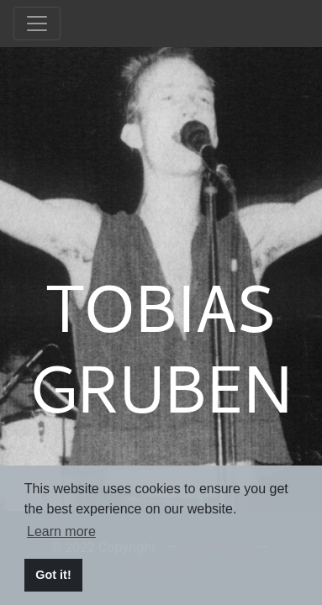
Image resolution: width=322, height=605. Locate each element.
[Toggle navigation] (37, 23)
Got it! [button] (53, 574)
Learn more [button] (61, 531)
